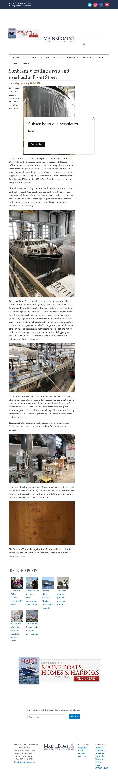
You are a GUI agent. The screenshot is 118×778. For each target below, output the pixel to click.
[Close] (93, 117)
